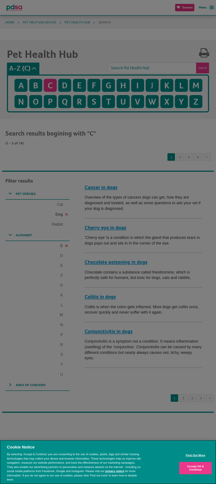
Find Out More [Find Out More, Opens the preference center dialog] (195, 455)
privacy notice (114, 471)
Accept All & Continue (195, 468)
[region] (108, 462)
